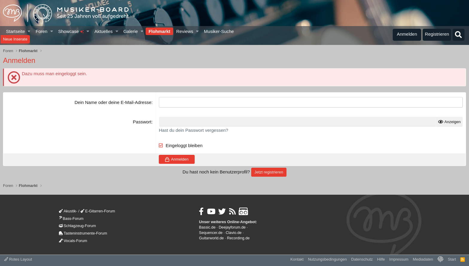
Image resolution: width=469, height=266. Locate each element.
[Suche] (459, 35)
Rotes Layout (18, 259)
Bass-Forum (71, 218)
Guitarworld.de (211, 238)
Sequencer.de (211, 232)
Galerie (130, 31)
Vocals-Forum (73, 240)
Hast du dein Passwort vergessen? (193, 130)
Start (452, 259)
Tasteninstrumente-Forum (83, 233)
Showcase (70, 31)
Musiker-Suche (219, 31)
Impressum (398, 259)
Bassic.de (207, 227)
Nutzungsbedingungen (327, 259)
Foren (41, 31)
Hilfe (381, 259)
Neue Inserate (15, 39)
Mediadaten (423, 259)
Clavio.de (234, 232)
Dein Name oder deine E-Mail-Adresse (112, 102)
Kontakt (297, 259)
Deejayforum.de (232, 227)
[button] (29, 31)
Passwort (142, 121)
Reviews (184, 31)
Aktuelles (104, 31)
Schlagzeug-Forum (77, 225)
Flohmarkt (159, 31)
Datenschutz (362, 259)
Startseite (15, 31)
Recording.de (238, 238)
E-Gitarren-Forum (97, 211)
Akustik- (68, 211)
